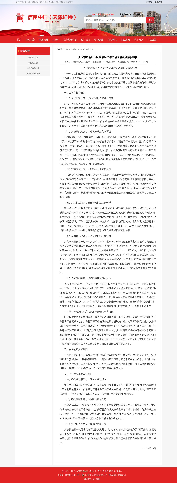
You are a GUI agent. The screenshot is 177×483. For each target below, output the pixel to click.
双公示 (55, 39)
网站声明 (158, 2)
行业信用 (85, 39)
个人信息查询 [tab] (125, 14)
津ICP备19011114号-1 (73, 475)
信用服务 (98, 39)
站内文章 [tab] (140, 14)
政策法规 (43, 39)
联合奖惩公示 (70, 39)
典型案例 (125, 39)
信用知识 (138, 39)
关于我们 (149, 2)
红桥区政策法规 (87, 49)
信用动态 (30, 39)
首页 (19, 39)
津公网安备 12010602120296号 (94, 475)
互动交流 (152, 39)
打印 (145, 62)
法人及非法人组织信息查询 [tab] (103, 14)
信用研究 (112, 39)
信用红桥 (67, 49)
